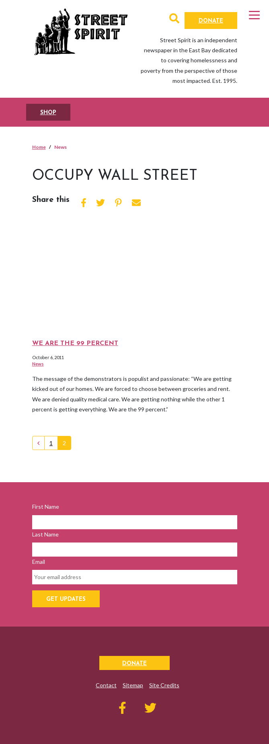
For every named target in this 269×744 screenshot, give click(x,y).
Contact (106, 685)
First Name (45, 506)
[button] (174, 19)
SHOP (48, 113)
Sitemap (133, 685)
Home (39, 147)
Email (38, 561)
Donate (211, 21)
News (38, 363)
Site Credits (164, 685)
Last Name (45, 534)
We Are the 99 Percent (75, 343)
